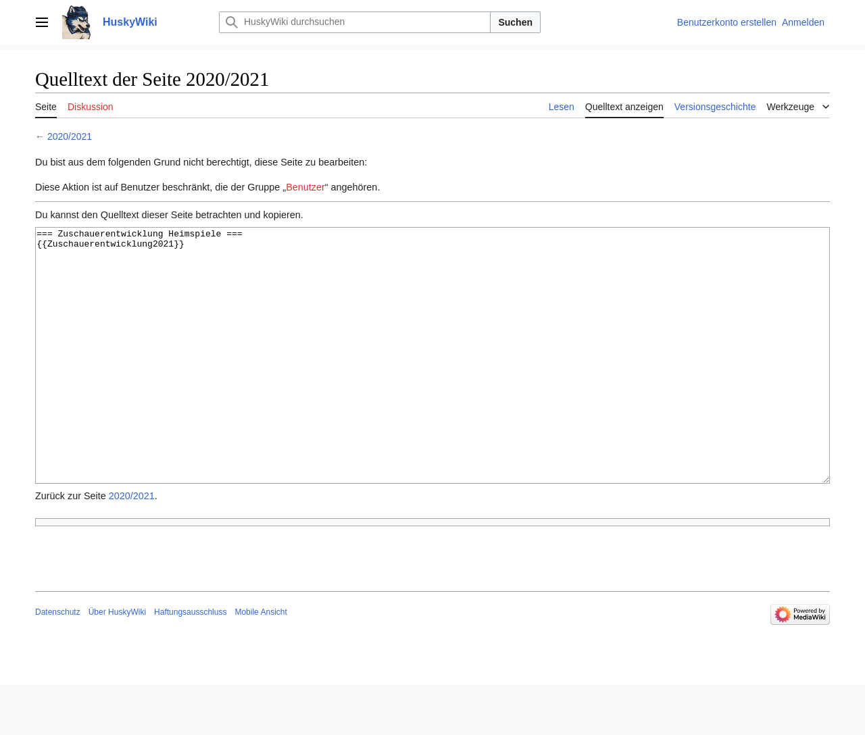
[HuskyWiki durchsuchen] (355, 22)
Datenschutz (57, 662)
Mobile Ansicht (260, 662)
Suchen (515, 22)
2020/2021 (69, 136)
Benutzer (305, 187)
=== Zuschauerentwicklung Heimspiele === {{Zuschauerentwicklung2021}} (432, 380)
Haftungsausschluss (190, 662)
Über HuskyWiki (117, 662)
